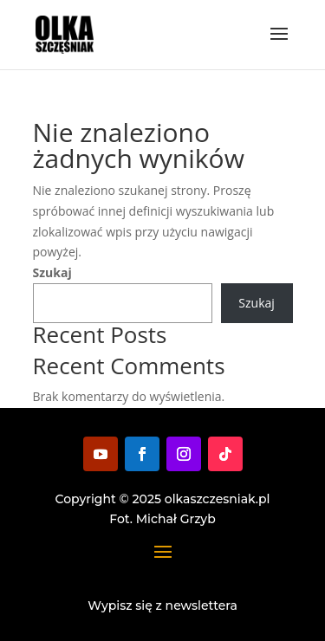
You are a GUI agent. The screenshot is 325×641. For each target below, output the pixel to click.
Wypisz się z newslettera (162, 605)
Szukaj (52, 272)
